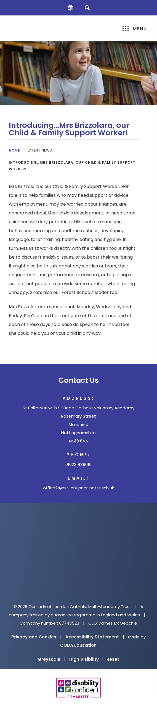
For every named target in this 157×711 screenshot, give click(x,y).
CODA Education (78, 645)
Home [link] (14, 150)
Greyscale (51, 659)
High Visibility (86, 659)
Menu (135, 29)
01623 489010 (78, 464)
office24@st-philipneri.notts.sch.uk (78, 488)
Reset (113, 659)
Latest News (40, 150)
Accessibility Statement (92, 637)
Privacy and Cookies (33, 637)
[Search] (87, 7)
